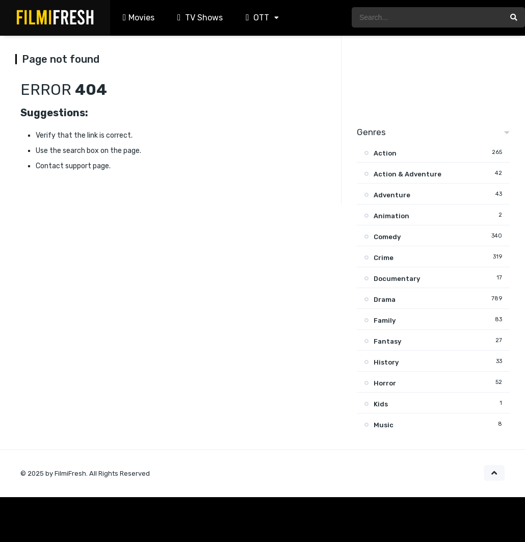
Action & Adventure (407, 174)
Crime (383, 258)
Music (383, 425)
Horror (385, 383)
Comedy (387, 237)
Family (385, 320)
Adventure (392, 195)
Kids (381, 404)
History (386, 362)
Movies (137, 17)
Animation (391, 216)
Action (385, 153)
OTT (256, 17)
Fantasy (387, 341)
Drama (385, 299)
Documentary (397, 278)
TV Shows (199, 17)
